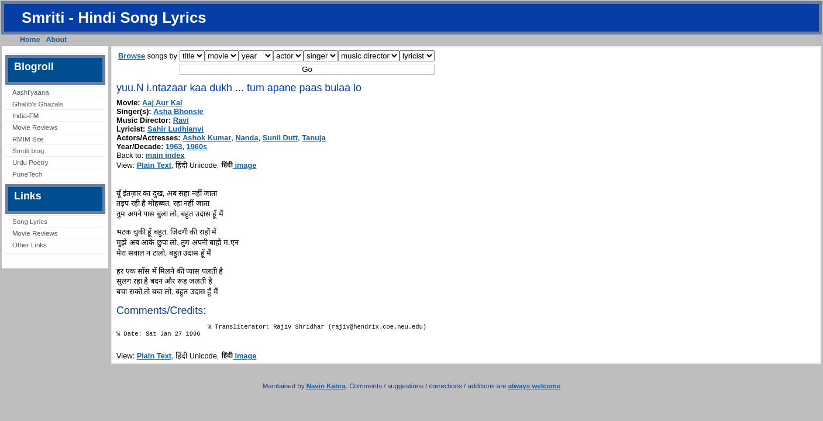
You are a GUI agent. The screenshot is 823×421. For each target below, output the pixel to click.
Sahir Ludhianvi (175, 129)
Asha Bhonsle (178, 111)
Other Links (29, 245)
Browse (131, 55)
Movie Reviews (34, 127)
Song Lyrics (29, 221)
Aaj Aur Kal (162, 102)
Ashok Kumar (206, 137)
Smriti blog (28, 150)
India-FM (25, 115)
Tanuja (313, 137)
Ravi (181, 120)
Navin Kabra (326, 389)
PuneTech (27, 174)
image (239, 165)
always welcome (534, 389)
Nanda (246, 137)
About (56, 40)
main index (165, 155)
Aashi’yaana (30, 92)
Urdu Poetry (30, 162)
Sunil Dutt (280, 137)
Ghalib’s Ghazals (37, 104)
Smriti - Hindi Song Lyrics (114, 17)
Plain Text (154, 165)
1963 (174, 146)
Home (30, 40)
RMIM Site (28, 139)
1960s (197, 146)
